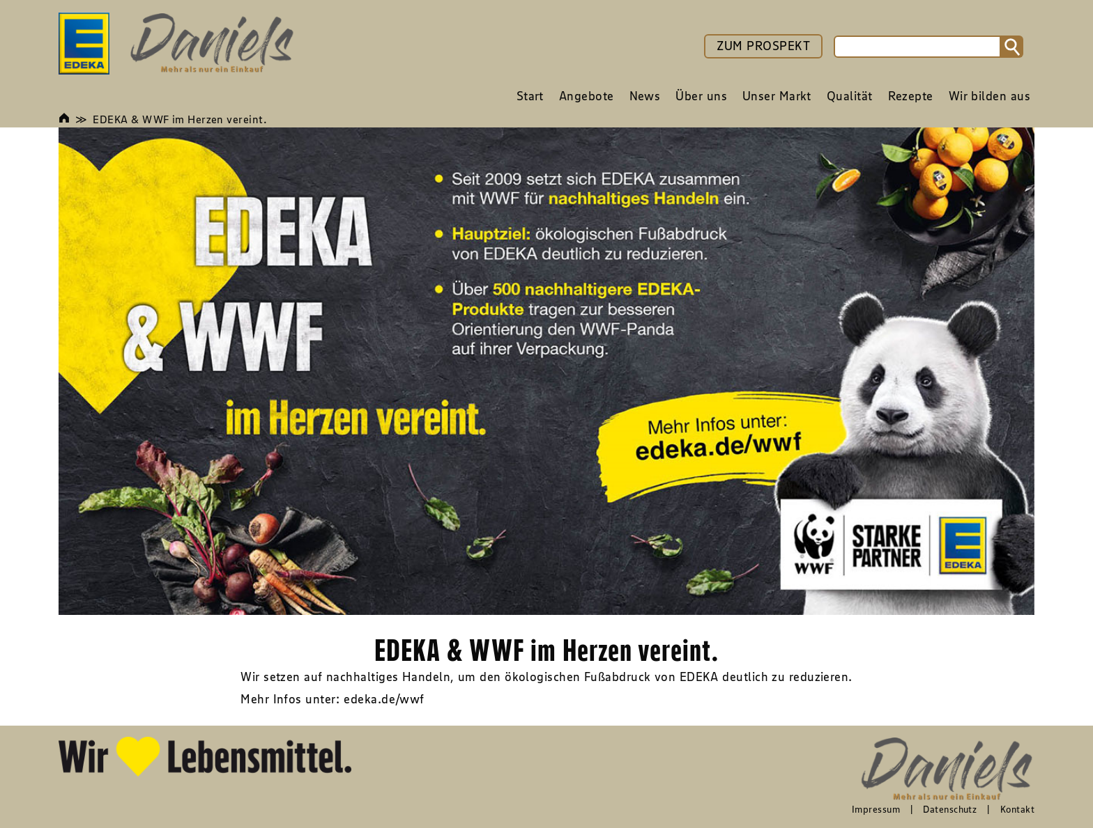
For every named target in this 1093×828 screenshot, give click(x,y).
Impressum (876, 809)
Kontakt (1017, 809)
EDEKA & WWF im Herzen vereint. (180, 119)
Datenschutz (950, 809)
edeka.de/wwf (384, 699)
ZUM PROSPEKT (763, 46)
